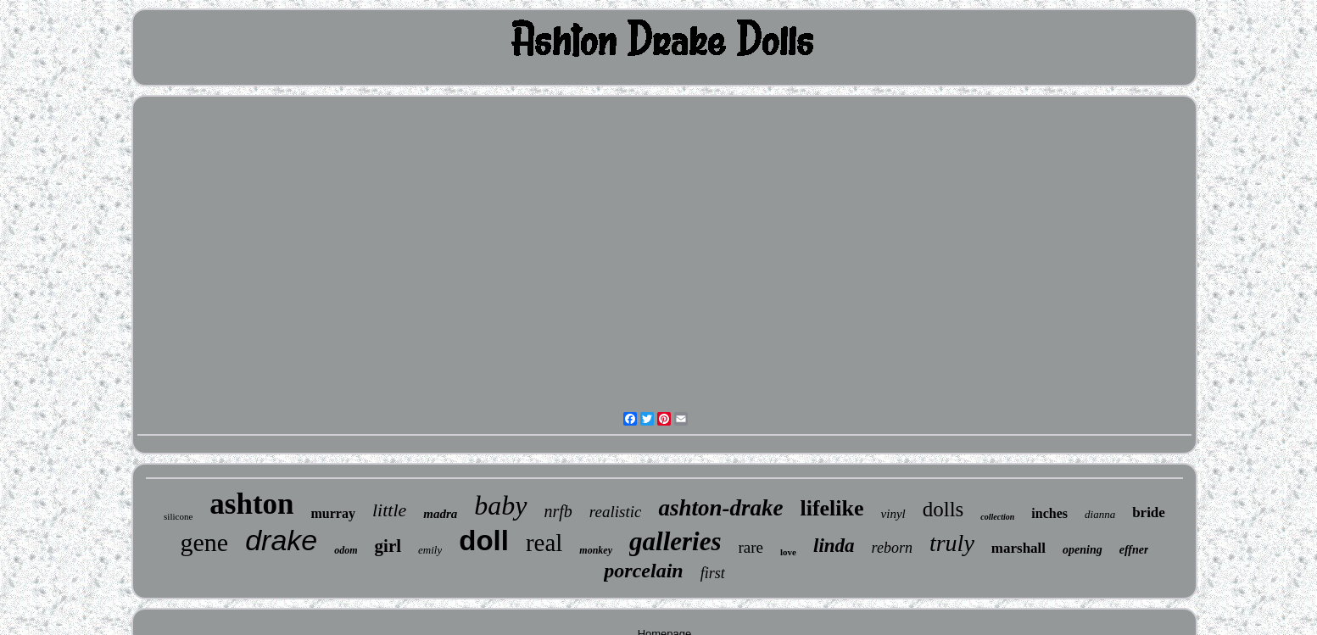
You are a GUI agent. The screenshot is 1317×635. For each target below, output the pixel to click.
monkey (595, 550)
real (544, 542)
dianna (1100, 514)
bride (1148, 512)
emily (430, 549)
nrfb (558, 511)
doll (484, 540)
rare (751, 547)
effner (1134, 549)
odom (345, 550)
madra (440, 514)
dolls (943, 509)
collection (997, 516)
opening (1082, 549)
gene (205, 542)
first (712, 573)
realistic (615, 512)
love (788, 552)
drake (281, 540)
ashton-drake (720, 508)
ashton (251, 504)
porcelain (643, 571)
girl (388, 546)
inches (1049, 513)
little (389, 510)
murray (333, 513)
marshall (1018, 548)
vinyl (893, 514)
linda (834, 545)
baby (500, 505)
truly (951, 543)
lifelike (831, 508)
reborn (892, 547)
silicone (178, 516)
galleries (675, 541)
